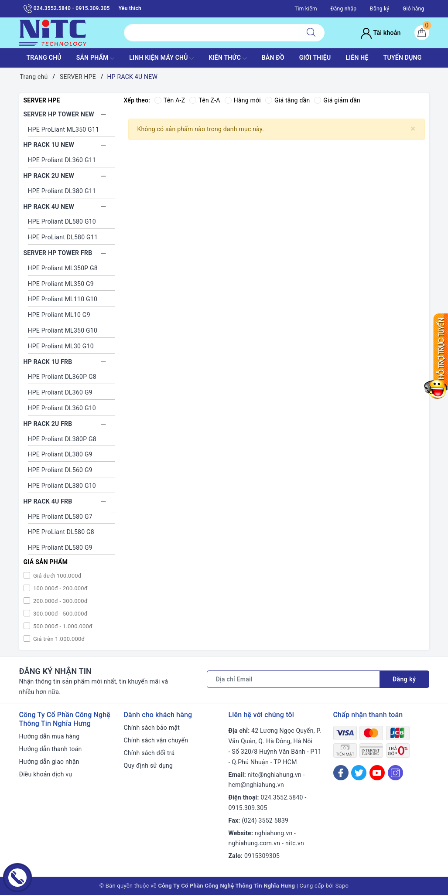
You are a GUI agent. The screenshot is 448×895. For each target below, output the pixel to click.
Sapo (342, 885)
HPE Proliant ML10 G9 (59, 314)
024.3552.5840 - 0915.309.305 (67, 8)
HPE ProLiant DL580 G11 (63, 237)
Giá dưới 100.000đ (57, 575)
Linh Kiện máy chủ (161, 58)
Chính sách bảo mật (152, 727)
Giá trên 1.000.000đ (58, 639)
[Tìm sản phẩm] (211, 32)
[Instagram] (395, 772)
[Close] (413, 129)
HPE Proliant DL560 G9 (60, 469)
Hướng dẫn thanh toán (50, 748)
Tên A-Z (169, 100)
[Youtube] (377, 772)
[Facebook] (341, 772)
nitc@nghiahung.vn (274, 774)
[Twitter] (358, 772)
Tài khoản (380, 32)
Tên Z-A (204, 100)
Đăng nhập (343, 9)
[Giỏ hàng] (421, 32)
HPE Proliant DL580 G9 (60, 547)
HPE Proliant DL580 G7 (60, 516)
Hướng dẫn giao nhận (49, 761)
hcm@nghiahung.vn (256, 784)
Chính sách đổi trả (149, 752)
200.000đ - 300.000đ (60, 601)
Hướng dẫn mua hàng (49, 736)
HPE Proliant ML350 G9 (61, 283)
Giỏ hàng (413, 9)
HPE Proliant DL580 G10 (62, 221)
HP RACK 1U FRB (48, 361)
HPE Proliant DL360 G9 (60, 392)
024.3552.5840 (282, 797)
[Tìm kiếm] (311, 32)
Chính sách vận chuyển (156, 740)
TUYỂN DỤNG (402, 57)
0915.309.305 (248, 807)
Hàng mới (243, 100)
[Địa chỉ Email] (293, 679)
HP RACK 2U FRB (48, 423)
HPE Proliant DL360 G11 (62, 160)
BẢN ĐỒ (273, 57)
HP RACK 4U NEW (49, 206)
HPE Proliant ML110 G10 (63, 299)
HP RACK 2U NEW (49, 175)
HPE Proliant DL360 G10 (62, 408)
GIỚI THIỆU (315, 57)
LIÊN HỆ (356, 57)
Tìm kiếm (305, 9)
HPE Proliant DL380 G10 (62, 485)
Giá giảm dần (338, 100)
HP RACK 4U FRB (48, 501)
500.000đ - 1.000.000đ (62, 626)
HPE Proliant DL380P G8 (62, 439)
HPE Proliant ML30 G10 (61, 346)
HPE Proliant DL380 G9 (60, 454)
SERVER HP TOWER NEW (59, 114)
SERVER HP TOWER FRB (58, 252)
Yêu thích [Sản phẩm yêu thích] (130, 8)
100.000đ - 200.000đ (60, 588)
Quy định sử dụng (148, 765)
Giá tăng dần (287, 100)
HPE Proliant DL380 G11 (62, 190)
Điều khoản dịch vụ (45, 774)
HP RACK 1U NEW (49, 144)
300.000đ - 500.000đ (60, 613)
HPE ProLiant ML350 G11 (63, 129)
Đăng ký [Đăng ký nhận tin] (404, 679)
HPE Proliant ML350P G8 (63, 268)
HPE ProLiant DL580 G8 (61, 531)
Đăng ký (379, 9)
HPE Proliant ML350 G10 (63, 330)
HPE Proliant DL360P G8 (62, 376)
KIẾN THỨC (227, 58)
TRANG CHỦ (43, 57)
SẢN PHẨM (95, 58)
